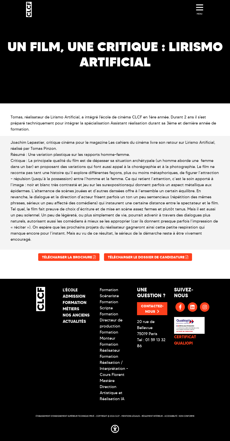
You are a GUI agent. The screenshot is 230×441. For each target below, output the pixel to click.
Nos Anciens (76, 315)
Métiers (71, 308)
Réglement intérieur (152, 416)
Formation (74, 302)
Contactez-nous (152, 309)
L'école (70, 290)
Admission (74, 296)
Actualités (74, 321)
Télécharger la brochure (69, 257)
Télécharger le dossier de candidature (148, 257)
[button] (115, 428)
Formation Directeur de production (111, 320)
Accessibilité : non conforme (179, 416)
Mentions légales (131, 416)
